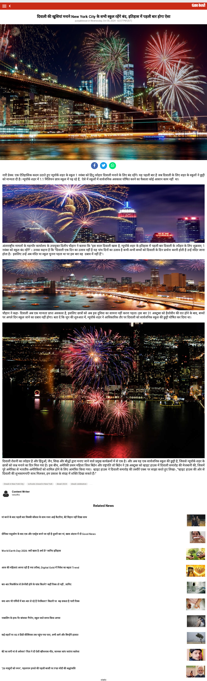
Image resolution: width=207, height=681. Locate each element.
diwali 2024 (62, 484)
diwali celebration (79, 484)
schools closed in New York (40, 484)
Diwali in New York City (14, 484)
